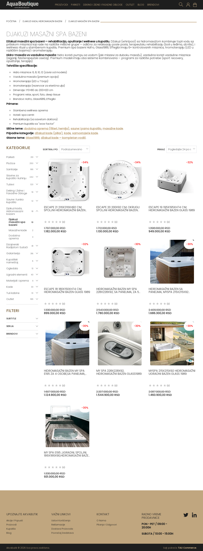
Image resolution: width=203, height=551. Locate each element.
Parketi (75, 5)
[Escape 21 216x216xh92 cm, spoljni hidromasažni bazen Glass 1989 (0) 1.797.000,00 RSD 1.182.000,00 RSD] (67, 193)
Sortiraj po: (50, 149)
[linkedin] (194, 514)
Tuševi (20, 184)
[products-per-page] (182, 149)
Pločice (20, 163)
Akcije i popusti (14, 519)
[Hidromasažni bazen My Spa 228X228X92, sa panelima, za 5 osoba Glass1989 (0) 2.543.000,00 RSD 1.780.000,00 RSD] (119, 275)
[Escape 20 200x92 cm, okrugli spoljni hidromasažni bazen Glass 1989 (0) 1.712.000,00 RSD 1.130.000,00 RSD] (119, 193)
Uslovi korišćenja (60, 519)
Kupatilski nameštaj (20, 261)
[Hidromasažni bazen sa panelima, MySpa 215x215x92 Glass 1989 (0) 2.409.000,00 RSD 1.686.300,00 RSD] (172, 275)
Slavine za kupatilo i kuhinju (20, 177)
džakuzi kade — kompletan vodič (63, 137)
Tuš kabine (20, 293)
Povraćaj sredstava (62, 532)
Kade (20, 287)
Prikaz (161, 149)
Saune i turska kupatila (20, 201)
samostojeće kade (85, 133)
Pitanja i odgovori (107, 523)
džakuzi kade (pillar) (49, 133)
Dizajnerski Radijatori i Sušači (20, 246)
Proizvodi (61, 5)
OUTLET (130, 5)
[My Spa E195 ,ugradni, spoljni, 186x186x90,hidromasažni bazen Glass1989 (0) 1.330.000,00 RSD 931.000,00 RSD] (67, 439)
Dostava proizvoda (62, 527)
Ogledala (20, 268)
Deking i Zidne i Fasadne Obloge (20, 192)
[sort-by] (75, 149)
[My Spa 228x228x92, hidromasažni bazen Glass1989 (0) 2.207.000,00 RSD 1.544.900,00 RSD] (119, 357)
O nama (101, 519)
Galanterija (20, 253)
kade (67, 133)
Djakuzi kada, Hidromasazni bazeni (42, 21)
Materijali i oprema (20, 280)
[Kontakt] (103, 513)
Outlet (20, 299)
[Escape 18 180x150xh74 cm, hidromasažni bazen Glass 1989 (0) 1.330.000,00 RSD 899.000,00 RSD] (67, 275)
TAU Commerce (187, 547)
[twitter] (185, 514)
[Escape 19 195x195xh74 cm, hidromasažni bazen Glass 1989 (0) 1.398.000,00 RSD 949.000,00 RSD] (172, 193)
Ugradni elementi (20, 274)
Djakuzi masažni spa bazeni (21, 222)
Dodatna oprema (21, 237)
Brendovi (153, 5)
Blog (141, 5)
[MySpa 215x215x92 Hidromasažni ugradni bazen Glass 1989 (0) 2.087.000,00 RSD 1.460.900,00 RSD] (172, 357)
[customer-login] (188, 5)
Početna (11, 21)
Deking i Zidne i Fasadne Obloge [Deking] (103, 5)
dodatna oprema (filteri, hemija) (46, 128)
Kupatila (11, 527)
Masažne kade (21, 230)
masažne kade (113, 128)
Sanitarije (20, 169)
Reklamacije (58, 523)
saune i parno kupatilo (86, 128)
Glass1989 (32, 137)
